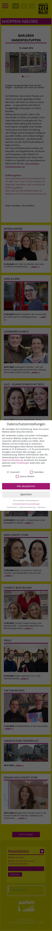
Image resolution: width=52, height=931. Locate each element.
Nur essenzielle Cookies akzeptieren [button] (26, 500)
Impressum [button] (41, 507)
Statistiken (37, 472)
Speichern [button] (26, 494)
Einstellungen (23, 463)
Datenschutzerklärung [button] (27, 507)
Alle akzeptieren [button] (26, 486)
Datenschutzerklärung (12, 460)
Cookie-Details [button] (12, 507)
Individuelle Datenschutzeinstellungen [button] (26, 504)
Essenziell (13, 472)
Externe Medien (25, 476)
